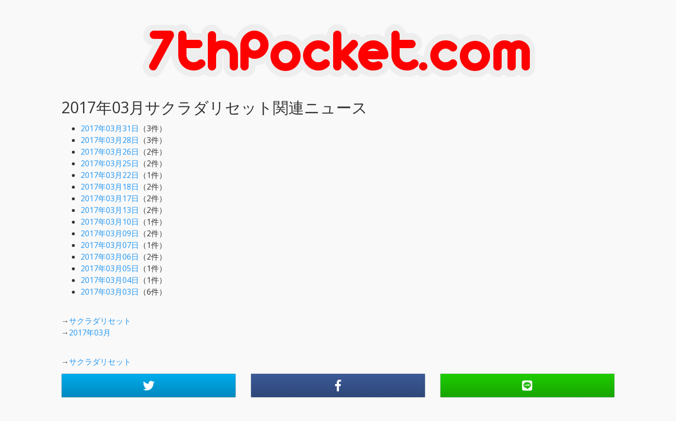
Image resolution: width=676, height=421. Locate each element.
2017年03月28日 (110, 140)
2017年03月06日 (110, 256)
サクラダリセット (100, 321)
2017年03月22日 (110, 175)
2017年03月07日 (110, 245)
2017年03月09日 (110, 233)
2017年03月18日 (110, 186)
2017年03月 (90, 332)
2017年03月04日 (110, 280)
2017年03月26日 (110, 151)
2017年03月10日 (110, 221)
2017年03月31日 (110, 128)
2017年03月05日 (110, 268)
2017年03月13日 (110, 210)
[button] (148, 385)
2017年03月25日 (110, 163)
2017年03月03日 (110, 291)
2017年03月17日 (110, 198)
